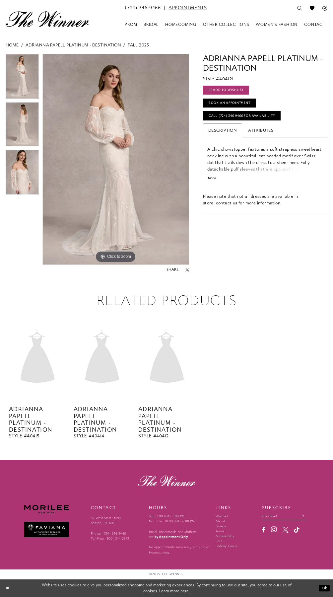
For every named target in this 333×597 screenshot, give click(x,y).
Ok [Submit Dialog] (324, 588)
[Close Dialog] (8, 588)
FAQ (219, 541)
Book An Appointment (230, 104)
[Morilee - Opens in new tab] (55, 509)
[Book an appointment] (188, 8)
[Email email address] (285, 516)
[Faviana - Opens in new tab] (55, 529)
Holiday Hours (226, 546)
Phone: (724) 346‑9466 (108, 534)
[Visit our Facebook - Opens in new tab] (263, 530)
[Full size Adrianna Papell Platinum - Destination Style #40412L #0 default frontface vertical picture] (116, 159)
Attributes (260, 131)
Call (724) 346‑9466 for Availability (243, 117)
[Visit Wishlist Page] (312, 8)
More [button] (212, 180)
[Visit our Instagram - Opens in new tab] (274, 530)
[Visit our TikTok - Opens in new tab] (297, 530)
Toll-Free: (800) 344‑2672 (110, 539)
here (184, 591)
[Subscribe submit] (304, 516)
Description (222, 131)
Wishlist (222, 516)
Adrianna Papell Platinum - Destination (73, 44)
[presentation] (37, 358)
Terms (220, 531)
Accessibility (225, 536)
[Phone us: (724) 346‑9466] (143, 8)
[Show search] (299, 8)
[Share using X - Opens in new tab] (187, 269)
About (220, 521)
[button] (324, 8)
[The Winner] (47, 19)
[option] (22, 78)
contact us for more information (248, 204)
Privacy (221, 526)
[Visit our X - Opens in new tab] (285, 530)
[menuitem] (143, 8)
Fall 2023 (138, 44)
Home (12, 44)
